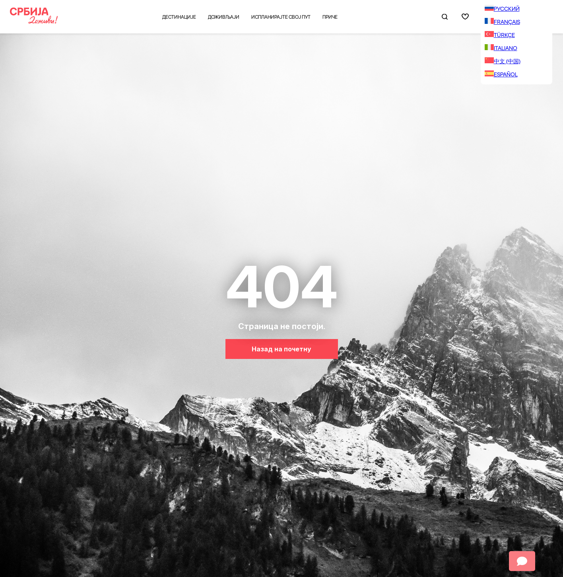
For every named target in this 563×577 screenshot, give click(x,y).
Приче (330, 17)
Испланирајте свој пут (281, 17)
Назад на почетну (281, 349)
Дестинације (179, 17)
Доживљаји (223, 17)
